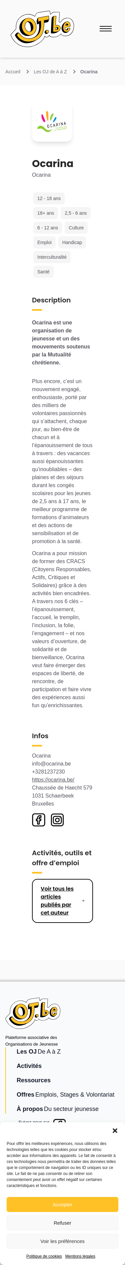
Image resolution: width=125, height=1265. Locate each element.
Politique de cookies (44, 1256)
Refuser (62, 1223)
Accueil (12, 71)
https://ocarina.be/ (53, 780)
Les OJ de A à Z (50, 71)
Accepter (62, 1204)
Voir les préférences (62, 1241)
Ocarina (89, 71)
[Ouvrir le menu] (106, 29)
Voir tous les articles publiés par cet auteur (57, 901)
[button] (115, 1130)
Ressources (34, 1080)
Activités (29, 1066)
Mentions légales (80, 1256)
